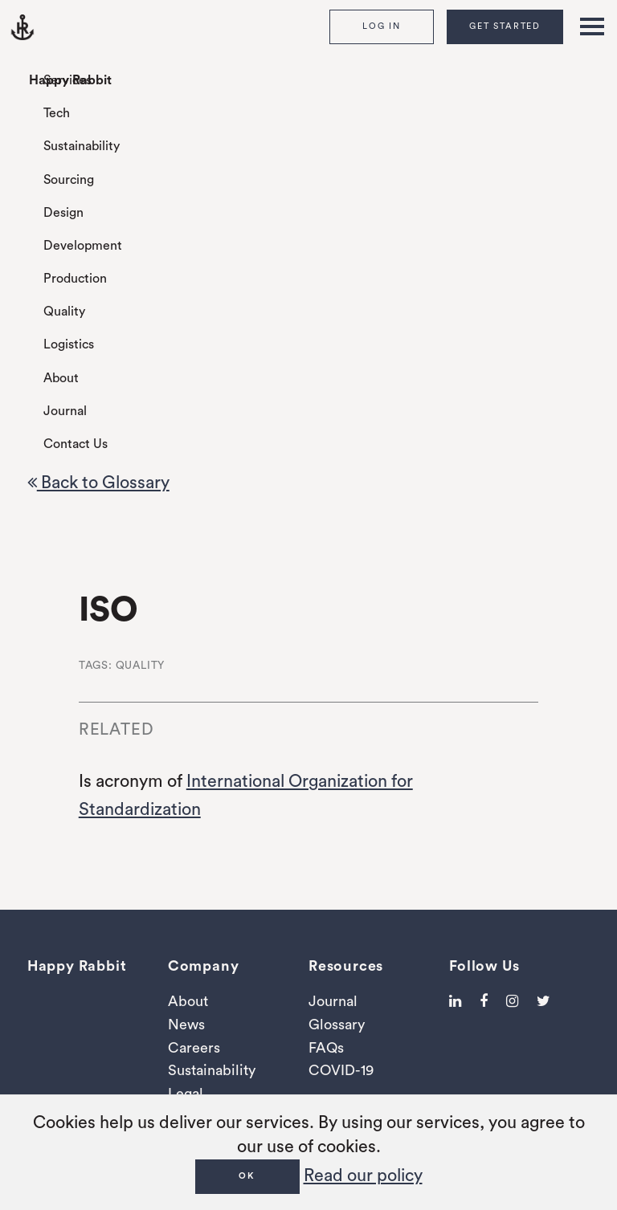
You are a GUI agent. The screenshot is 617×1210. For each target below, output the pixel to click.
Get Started (505, 26)
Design (63, 212)
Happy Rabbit (70, 80)
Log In (381, 26)
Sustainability (81, 146)
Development (82, 245)
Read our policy (363, 1175)
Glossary (336, 1024)
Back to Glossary (98, 483)
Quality (64, 311)
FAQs (326, 1048)
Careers (194, 1048)
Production (75, 278)
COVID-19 (341, 1070)
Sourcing (68, 179)
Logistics (68, 344)
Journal (65, 411)
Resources (345, 966)
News (186, 1024)
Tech (56, 113)
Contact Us (75, 444)
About (61, 378)
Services (67, 80)
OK (247, 1175)
